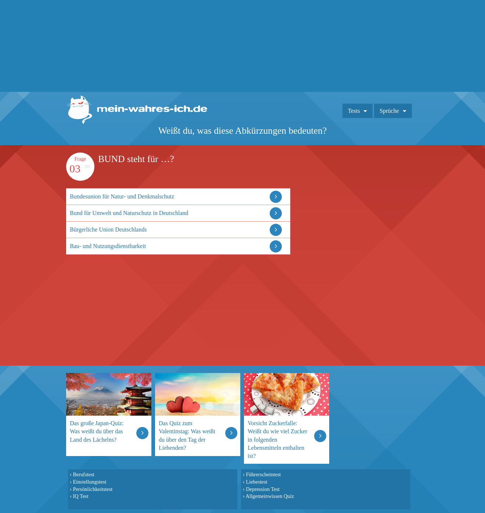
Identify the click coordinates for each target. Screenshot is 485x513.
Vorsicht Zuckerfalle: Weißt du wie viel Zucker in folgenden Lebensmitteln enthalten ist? (277, 439)
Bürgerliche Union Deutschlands (108, 229)
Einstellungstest (89, 482)
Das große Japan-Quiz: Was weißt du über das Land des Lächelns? (97, 431)
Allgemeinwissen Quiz (269, 496)
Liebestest (256, 482)
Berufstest (83, 474)
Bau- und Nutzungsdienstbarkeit (108, 246)
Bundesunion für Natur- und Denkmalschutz (122, 196)
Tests (354, 111)
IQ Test (80, 496)
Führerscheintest (263, 474)
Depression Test (263, 489)
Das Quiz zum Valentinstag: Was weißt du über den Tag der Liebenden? (187, 435)
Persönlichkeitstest (92, 489)
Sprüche (389, 111)
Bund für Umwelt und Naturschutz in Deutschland (129, 213)
